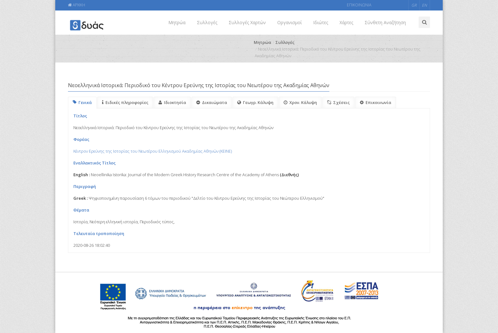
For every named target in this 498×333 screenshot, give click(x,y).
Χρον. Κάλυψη (300, 102)
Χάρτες (346, 22)
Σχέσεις (338, 102)
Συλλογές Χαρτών (247, 22)
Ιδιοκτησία (172, 102)
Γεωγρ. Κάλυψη (255, 102)
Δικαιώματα (211, 102)
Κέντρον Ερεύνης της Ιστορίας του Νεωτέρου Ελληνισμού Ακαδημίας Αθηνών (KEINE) (152, 151)
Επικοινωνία (375, 102)
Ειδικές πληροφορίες (125, 102)
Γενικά (82, 102)
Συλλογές (207, 22)
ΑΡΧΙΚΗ (76, 5)
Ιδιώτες (320, 22)
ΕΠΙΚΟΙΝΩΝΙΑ (359, 5)
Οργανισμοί (289, 22)
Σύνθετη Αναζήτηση (385, 22)
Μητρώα (176, 22)
